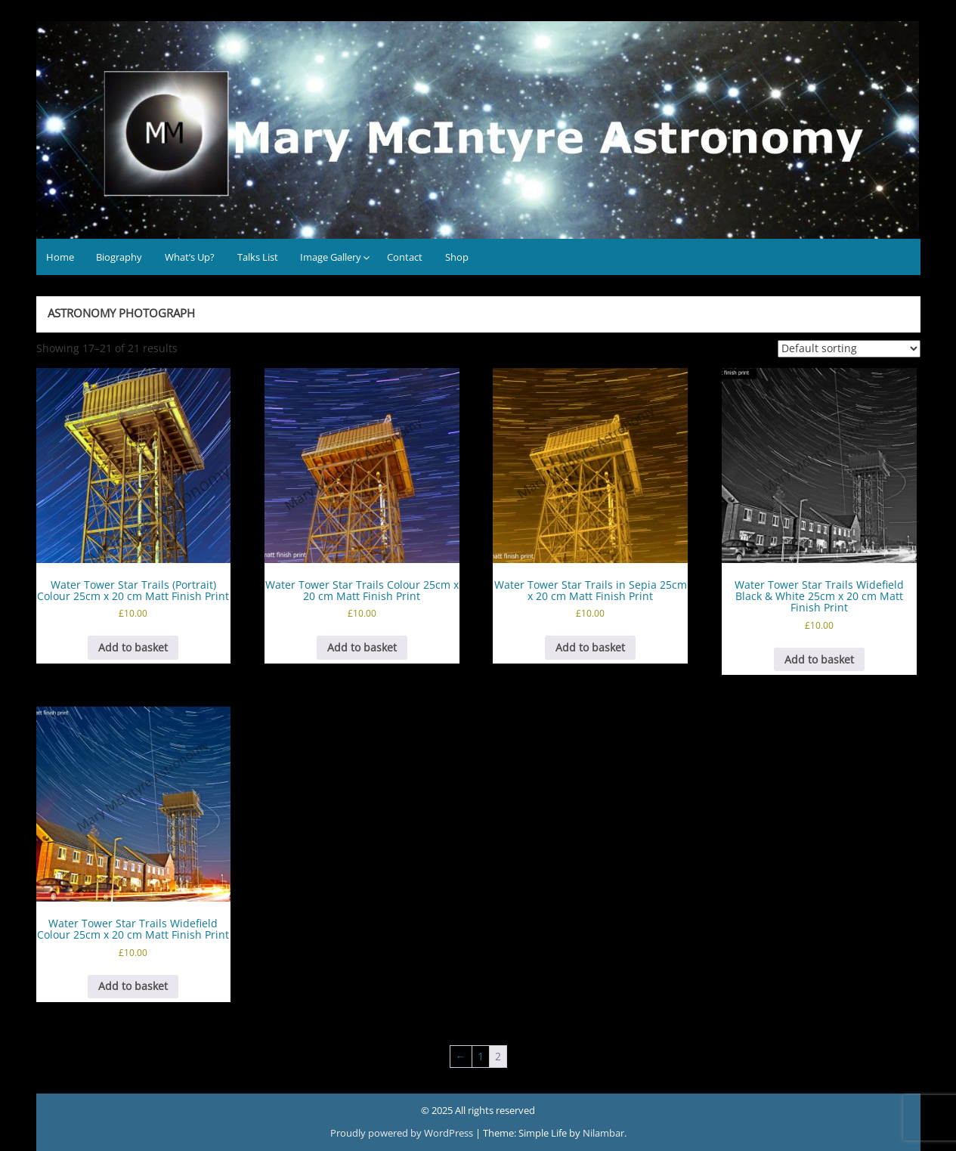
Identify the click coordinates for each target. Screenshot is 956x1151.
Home (60, 257)
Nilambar (603, 1133)
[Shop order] (849, 348)
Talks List (257, 257)
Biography (119, 257)
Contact (404, 257)
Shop (457, 257)
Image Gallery (330, 257)
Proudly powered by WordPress (402, 1133)
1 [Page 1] (481, 1056)
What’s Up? (190, 257)
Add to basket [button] (133, 647)
